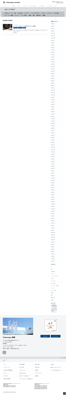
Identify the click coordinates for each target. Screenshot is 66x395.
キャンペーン (27, 13)
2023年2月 (53, 113)
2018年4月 (53, 251)
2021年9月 (53, 154)
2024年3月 (53, 83)
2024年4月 (53, 80)
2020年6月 (53, 189)
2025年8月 (53, 42)
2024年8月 (53, 71)
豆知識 (43, 15)
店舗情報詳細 (45, 336)
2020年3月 (53, 197)
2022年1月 (53, 144)
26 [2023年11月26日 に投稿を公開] (56, 309)
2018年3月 (53, 253)
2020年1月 (53, 201)
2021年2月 (53, 170)
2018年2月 (53, 256)
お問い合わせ (55, 336)
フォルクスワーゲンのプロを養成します (26, 378)
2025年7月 (53, 45)
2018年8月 (53, 242)
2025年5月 (53, 49)
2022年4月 (53, 137)
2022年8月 (53, 128)
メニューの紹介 (24, 15)
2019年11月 (53, 206)
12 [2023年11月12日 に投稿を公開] (56, 307)
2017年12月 (53, 258)
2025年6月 (53, 47)
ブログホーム (7, 13)
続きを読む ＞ (15, 32)
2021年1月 (53, 173)
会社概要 (36, 370)
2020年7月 (53, 187)
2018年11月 (53, 234)
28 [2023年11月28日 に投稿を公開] (52, 310)
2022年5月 (53, 135)
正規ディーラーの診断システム (24, 375)
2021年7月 (53, 159)
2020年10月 (53, 180)
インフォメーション (7, 367)
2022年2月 (53, 142)
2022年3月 (53, 140)
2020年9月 (53, 182)
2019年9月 (53, 211)
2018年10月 (53, 237)
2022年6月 (53, 132)
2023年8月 (53, 99)
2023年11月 (53, 92)
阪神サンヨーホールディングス (56, 367)
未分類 (30, 15)
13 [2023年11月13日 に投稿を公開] (51, 308)
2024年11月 (53, 64)
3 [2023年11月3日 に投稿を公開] (54, 306)
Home (3, 360)
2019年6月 (53, 218)
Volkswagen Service (22, 373)
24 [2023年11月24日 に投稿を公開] (54, 309)
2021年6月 (53, 161)
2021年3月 (53, 168)
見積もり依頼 (37, 364)
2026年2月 (53, 28)
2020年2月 (53, 199)
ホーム (5, 364)
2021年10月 (53, 151)
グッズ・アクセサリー (35, 13)
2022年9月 (53, 125)
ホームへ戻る (63, 357)
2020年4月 (53, 194)
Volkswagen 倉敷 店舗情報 (8, 370)
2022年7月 (53, 130)
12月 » (55, 311)
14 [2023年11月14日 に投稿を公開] (52, 308)
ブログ (5, 373)
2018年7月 (53, 244)
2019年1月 (53, 230)
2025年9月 (53, 40)
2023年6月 (53, 104)
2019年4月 (53, 223)
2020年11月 (53, 178)
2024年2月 (53, 85)
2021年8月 (53, 156)
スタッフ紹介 (56, 13)
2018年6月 (53, 246)
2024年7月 (53, 73)
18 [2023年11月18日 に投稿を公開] (55, 308)
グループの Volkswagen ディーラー (56, 370)
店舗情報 (53, 1)
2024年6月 (53, 75)
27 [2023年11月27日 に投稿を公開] (51, 310)
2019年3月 (53, 225)
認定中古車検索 (21, 364)
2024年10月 (53, 66)
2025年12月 (53, 33)
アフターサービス (22, 370)
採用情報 (36, 375)
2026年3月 (53, 26)
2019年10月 (53, 208)
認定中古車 (38, 15)
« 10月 (52, 311)
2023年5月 (53, 106)
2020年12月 (53, 175)
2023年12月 (53, 90)
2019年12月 (53, 204)
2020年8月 (53, 185)
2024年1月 (53, 87)
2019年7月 (53, 215)
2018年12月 (53, 232)
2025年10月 (53, 38)
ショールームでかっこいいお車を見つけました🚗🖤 (24, 26)
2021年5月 (53, 163)
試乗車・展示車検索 (7, 378)
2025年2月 (53, 57)
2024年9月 (53, 68)
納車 (34, 15)
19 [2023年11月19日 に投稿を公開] (56, 308)
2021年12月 (53, 147)
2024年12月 (53, 61)
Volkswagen (20, 13)
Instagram (52, 364)
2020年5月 (53, 192)
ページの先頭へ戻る (64, 393)
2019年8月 (53, 213)
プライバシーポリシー (38, 373)
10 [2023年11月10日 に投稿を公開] (54, 307)
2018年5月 (53, 249)
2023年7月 (53, 102)
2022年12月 (53, 118)
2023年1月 (53, 116)
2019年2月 (53, 227)
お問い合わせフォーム (59, 1)
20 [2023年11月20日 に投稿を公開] (51, 309)
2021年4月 (53, 166)
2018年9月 (53, 239)
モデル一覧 (5, 375)
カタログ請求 (21, 367)
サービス (43, 13)
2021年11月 (53, 149)
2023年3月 (53, 111)
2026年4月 (53, 23)
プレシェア (17, 15)
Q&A (15, 13)
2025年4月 (53, 52)
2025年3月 (53, 54)
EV (11, 13)
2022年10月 (53, 123)
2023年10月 (53, 94)
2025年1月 (53, 59)
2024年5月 (53, 78)
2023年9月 (53, 97)
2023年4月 (53, 109)
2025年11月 (53, 35)
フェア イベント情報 (9, 15)
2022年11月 (53, 121)
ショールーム (49, 13)
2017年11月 (53, 261)
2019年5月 (53, 220)
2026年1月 (53, 30)
